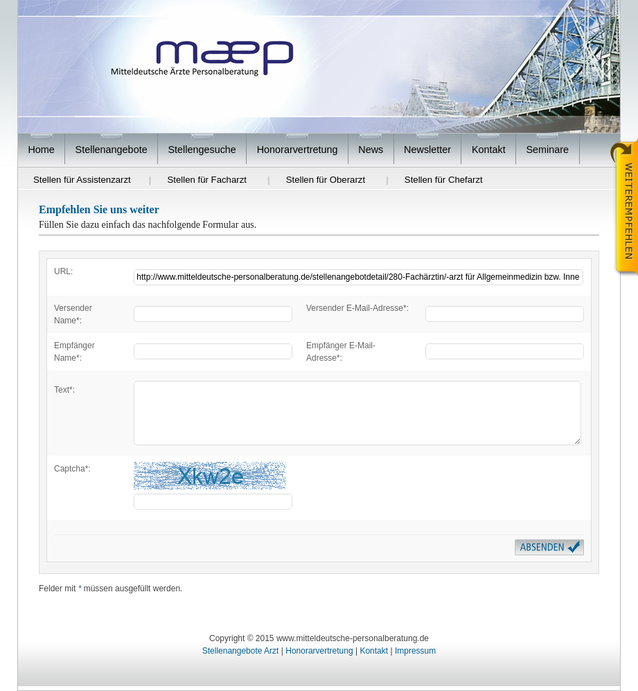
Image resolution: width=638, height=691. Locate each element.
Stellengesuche (202, 149)
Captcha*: (72, 469)
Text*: (64, 390)
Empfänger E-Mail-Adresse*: (340, 352)
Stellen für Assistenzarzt (82, 179)
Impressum (415, 651)
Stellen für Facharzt (207, 179)
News (370, 149)
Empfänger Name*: (74, 352)
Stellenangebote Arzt (240, 651)
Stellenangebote (112, 149)
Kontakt (489, 149)
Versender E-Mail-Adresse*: (357, 308)
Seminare (547, 149)
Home (41, 149)
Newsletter (427, 149)
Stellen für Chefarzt (444, 179)
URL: (63, 271)
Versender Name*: (73, 314)
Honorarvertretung (297, 149)
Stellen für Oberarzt (325, 179)
